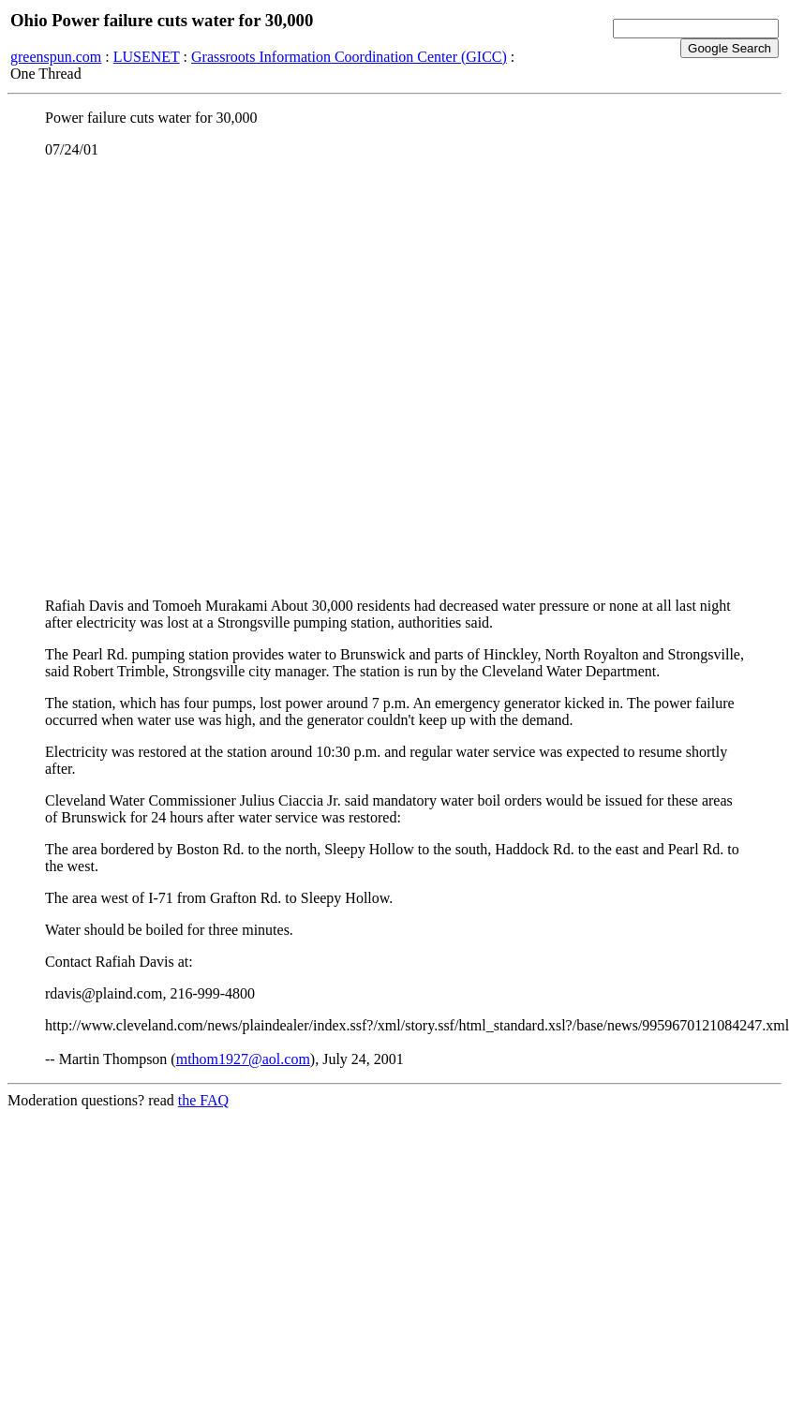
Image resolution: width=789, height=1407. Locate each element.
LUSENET (146, 57)
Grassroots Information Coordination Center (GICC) (349, 57)
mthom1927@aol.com (243, 1059)
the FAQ (203, 1100)
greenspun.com (55, 57)
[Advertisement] (204, 378)
